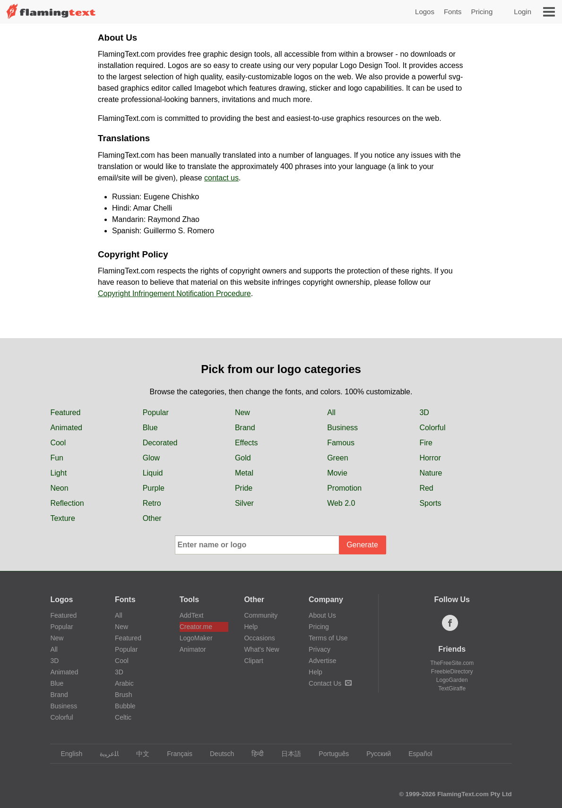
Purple (153, 488)
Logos (424, 12)
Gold (243, 458)
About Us (322, 615)
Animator (193, 649)
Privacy (319, 649)
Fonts (453, 12)
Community (260, 615)
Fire (425, 443)
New (242, 412)
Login (522, 12)
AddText (192, 615)
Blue (150, 428)
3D (424, 412)
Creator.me (196, 626)
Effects (246, 443)
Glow (151, 458)
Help (251, 626)
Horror (430, 458)
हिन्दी (253, 753)
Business (342, 428)
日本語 (286, 753)
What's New (261, 649)
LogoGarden (452, 680)
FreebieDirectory (452, 671)
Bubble (125, 706)
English (67, 753)
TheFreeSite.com (452, 663)
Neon (59, 488)
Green (337, 458)
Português (329, 753)
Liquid (153, 473)
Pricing (482, 12)
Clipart (253, 660)
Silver (244, 503)
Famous (340, 443)
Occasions (259, 638)
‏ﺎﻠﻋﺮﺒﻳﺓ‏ (105, 753)
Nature (430, 473)
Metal (244, 473)
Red (426, 488)
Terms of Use (328, 638)
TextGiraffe (452, 688)
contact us (221, 178)
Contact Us (330, 683)
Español (415, 753)
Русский (374, 753)
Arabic (124, 683)
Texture (62, 518)
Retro (152, 503)
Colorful (432, 428)
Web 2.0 (341, 503)
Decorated (160, 443)
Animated (66, 428)
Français (175, 753)
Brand (245, 428)
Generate (362, 545)
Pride (243, 488)
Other (152, 518)
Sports (430, 503)
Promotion (344, 488)
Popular (156, 412)
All (331, 412)
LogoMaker (196, 638)
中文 (138, 753)
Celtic (123, 717)
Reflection (67, 503)
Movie (337, 473)
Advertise (322, 660)
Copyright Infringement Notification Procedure (174, 293)
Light (58, 473)
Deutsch (217, 753)
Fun (56, 458)
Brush (123, 694)
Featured (65, 412)
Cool (58, 443)
